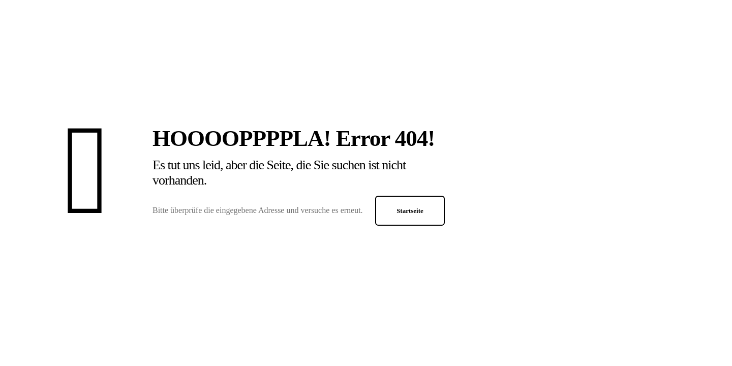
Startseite (409, 211)
